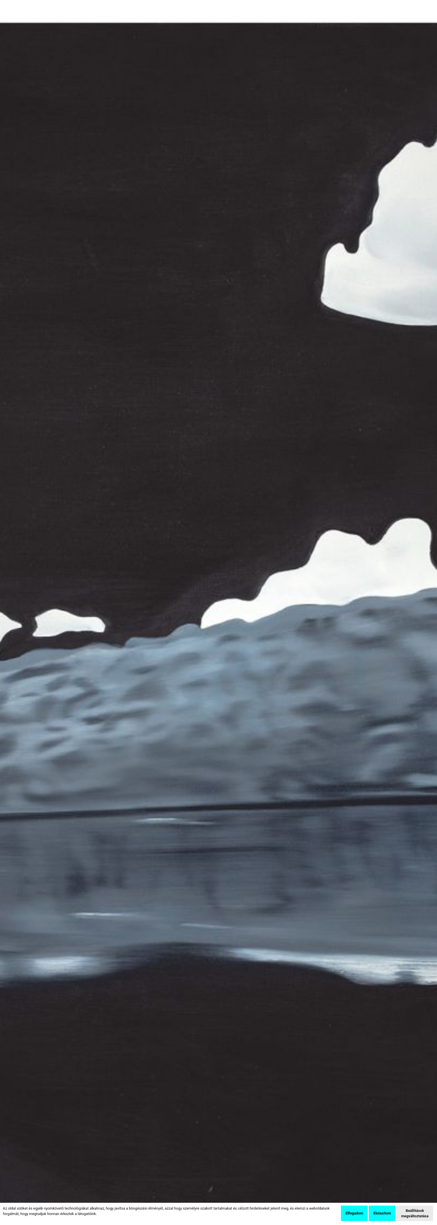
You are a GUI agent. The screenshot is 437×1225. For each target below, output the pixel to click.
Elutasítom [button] (382, 1213)
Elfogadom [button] (354, 1213)
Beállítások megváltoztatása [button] (414, 1213)
